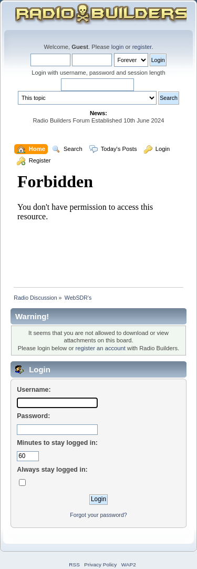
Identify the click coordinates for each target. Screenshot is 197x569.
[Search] (97, 84)
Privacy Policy (100, 564)
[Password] (57, 429)
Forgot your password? (98, 515)
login (117, 47)
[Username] (57, 403)
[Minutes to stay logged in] (28, 456)
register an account (101, 348)
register (142, 47)
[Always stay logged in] (22, 482)
